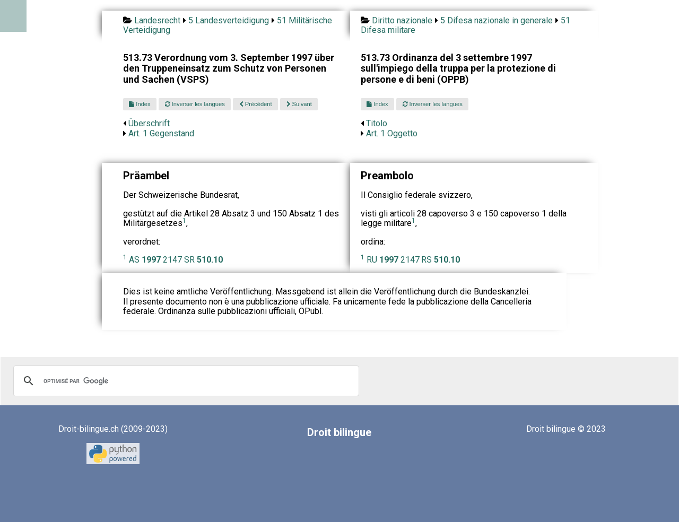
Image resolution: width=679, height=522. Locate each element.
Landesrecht (157, 20)
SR (203, 260)
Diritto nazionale (402, 20)
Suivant (299, 104)
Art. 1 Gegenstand (161, 133)
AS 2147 (155, 260)
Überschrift (149, 123)
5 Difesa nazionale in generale (496, 20)
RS (440, 260)
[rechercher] (184, 381)
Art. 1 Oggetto (391, 133)
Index (139, 104)
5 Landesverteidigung (228, 20)
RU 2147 (393, 260)
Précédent (255, 104)
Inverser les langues (195, 104)
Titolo (376, 123)
